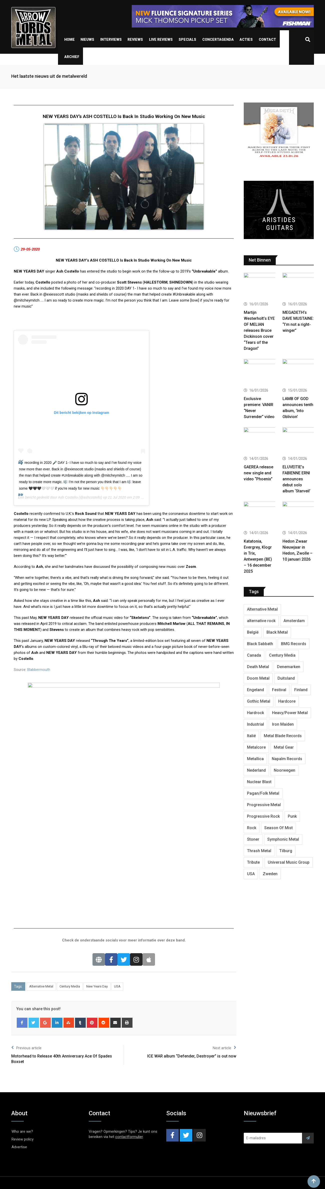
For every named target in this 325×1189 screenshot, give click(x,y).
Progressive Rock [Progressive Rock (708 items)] (263, 816)
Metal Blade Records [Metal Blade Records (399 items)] (283, 735)
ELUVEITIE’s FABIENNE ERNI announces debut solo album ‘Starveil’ (296, 479)
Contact (267, 40)
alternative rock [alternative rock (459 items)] (261, 620)
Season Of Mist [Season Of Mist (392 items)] (278, 827)
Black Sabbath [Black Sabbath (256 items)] (260, 643)
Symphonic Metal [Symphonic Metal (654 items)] (283, 839)
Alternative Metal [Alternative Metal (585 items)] (262, 609)
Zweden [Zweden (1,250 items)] (270, 873)
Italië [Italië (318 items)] (251, 735)
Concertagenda (218, 40)
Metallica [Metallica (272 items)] (255, 758)
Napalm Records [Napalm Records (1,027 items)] (287, 758)
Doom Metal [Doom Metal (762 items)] (258, 678)
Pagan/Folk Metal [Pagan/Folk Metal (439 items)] (263, 793)
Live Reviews (161, 40)
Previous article (26, 941)
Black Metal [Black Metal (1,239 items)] (277, 632)
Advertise (19, 1041)
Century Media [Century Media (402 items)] (282, 655)
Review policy (23, 1033)
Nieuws (87, 40)
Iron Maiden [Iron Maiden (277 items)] (283, 724)
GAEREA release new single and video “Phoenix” (258, 473)
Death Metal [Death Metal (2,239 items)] (258, 666)
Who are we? (22, 1025)
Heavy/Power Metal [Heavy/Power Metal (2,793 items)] (290, 712)
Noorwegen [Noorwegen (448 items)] (284, 770)
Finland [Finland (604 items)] (301, 689)
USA (117, 881)
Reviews (135, 40)
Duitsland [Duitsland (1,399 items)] (286, 678)
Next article (224, 941)
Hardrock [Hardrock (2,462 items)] (255, 712)
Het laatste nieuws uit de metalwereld (49, 76)
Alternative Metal (41, 881)
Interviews (111, 40)
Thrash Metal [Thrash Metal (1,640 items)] (259, 850)
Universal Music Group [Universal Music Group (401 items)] (289, 862)
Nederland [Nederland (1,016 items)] (256, 770)
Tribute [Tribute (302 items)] (253, 862)
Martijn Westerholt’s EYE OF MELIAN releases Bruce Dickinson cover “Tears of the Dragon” (259, 330)
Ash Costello (68, 497)
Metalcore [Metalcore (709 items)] (256, 747)
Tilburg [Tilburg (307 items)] (285, 850)
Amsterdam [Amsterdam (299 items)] (294, 620)
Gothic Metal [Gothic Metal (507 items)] (258, 701)
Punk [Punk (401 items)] (292, 816)
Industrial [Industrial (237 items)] (255, 724)
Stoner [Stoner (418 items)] (253, 839)
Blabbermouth (38, 669)
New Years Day (97, 881)
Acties (246, 40)
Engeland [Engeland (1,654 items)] (255, 689)
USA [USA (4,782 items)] (251, 873)
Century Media (70, 881)
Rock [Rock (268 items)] (251, 827)
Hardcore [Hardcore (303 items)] (287, 701)
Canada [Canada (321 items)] (254, 655)
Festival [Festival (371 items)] (279, 689)
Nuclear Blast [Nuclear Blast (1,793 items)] (259, 781)
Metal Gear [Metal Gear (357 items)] (284, 747)
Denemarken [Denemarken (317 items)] (288, 666)
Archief (71, 57)
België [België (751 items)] (252, 632)
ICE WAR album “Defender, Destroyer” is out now (191, 950)
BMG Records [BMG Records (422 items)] (293, 643)
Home (69, 40)
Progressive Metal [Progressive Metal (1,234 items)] (264, 804)
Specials (187, 40)
